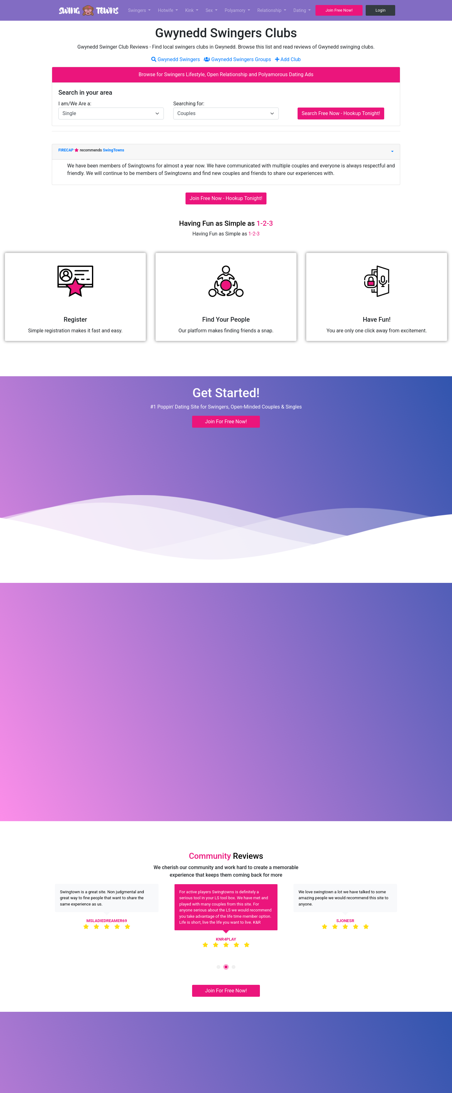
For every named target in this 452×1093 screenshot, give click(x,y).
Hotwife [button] (166, 10)
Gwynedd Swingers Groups (237, 59)
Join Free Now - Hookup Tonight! (226, 198)
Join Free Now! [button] (339, 10)
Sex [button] (210, 10)
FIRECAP (66, 150)
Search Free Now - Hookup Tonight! (341, 113)
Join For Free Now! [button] (226, 422)
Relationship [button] (269, 10)
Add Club (288, 59)
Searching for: (188, 104)
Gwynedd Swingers (175, 59)
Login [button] (380, 10)
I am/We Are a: (74, 104)
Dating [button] (300, 10)
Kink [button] (190, 10)
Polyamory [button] (236, 10)
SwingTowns (113, 150)
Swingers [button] (137, 10)
